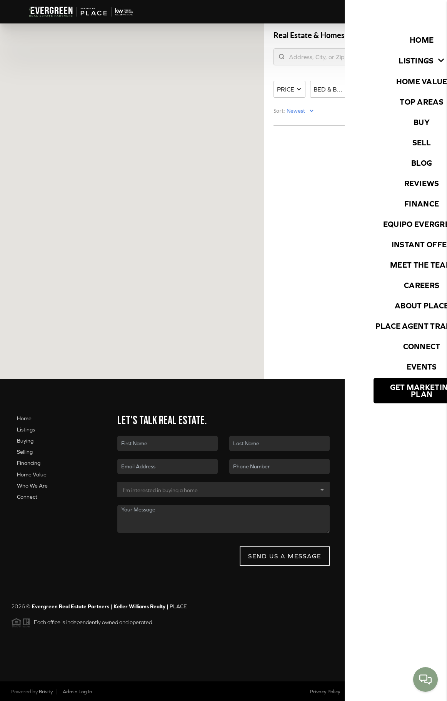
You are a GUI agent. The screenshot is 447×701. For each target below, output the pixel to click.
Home (24, 418)
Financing (28, 463)
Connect (27, 497)
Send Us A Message (284, 556)
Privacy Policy (325, 691)
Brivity (46, 691)
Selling (25, 452)
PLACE (178, 606)
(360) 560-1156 (397, 514)
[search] (328, 60)
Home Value (32, 474)
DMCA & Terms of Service (378, 691)
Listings (26, 429)
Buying (25, 441)
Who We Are (32, 486)
